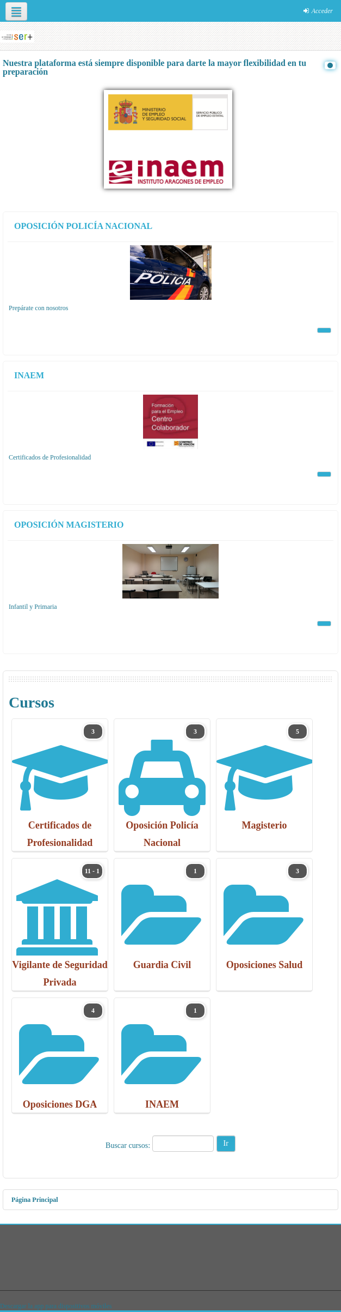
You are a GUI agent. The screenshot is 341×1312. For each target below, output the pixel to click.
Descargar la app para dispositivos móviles (55, 1306)
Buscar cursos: (129, 1145)
